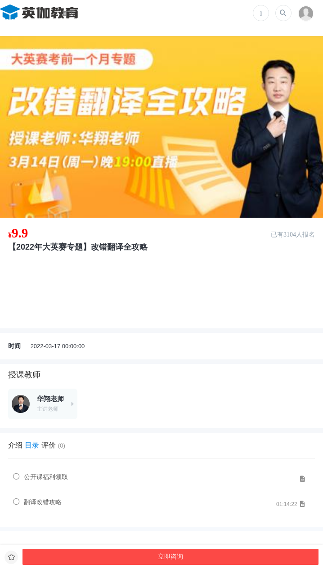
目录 (32, 445)
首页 (68, 13)
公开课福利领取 (46, 476)
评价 (53, 445)
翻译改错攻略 (43, 502)
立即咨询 (170, 556)
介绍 (15, 445)
